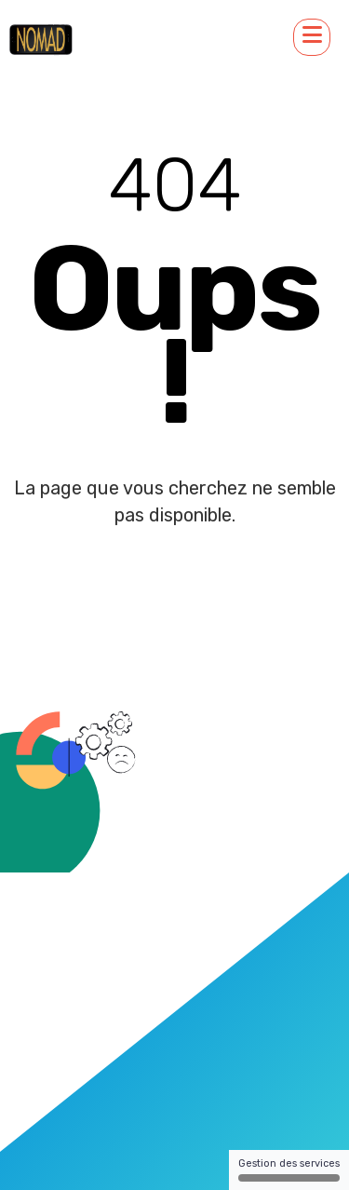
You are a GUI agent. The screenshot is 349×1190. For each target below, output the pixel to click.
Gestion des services (289, 1169)
